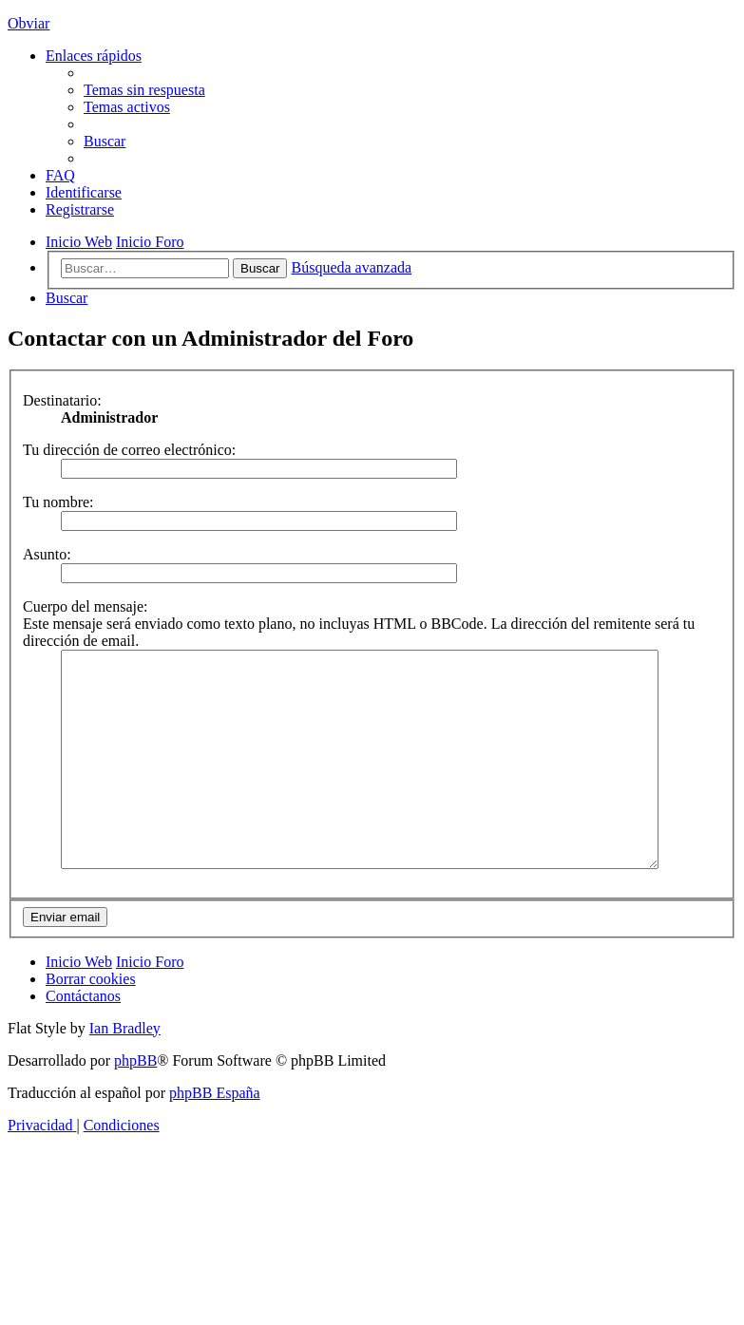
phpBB (135, 1103)
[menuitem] (144, 90)
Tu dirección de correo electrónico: (129, 450)
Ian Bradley (125, 1071)
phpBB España (214, 1135)
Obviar (28, 23)
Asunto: (47, 554)
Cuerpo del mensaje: (85, 606)
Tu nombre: (58, 502)
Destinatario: (62, 400)
